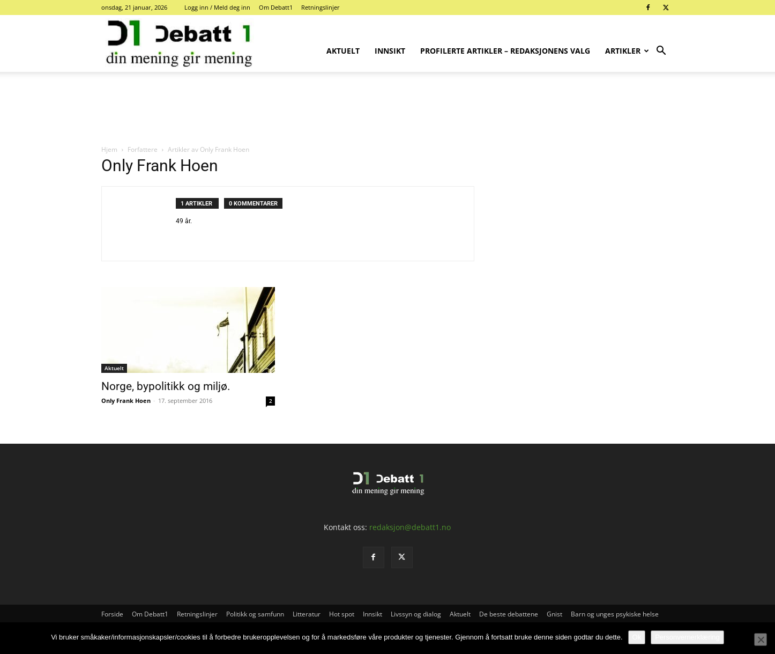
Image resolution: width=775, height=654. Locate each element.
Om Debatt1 (276, 7)
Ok (637, 637)
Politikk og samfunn (255, 614)
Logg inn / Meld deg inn (217, 7)
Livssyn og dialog (416, 614)
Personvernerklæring (687, 637)
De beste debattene (508, 614)
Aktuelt (343, 51)
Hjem (109, 149)
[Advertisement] (387, 109)
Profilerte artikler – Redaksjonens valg (505, 51)
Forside (112, 614)
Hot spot (341, 614)
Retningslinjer (320, 7)
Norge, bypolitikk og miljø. (165, 386)
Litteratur (307, 614)
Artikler (626, 51)
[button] (661, 52)
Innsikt (390, 51)
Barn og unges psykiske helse (615, 614)
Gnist (554, 614)
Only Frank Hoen (126, 400)
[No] (760, 639)
